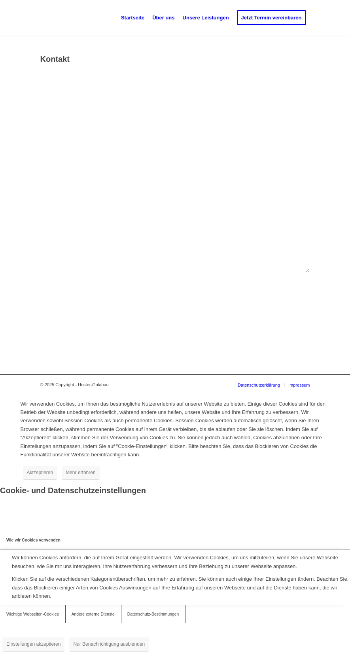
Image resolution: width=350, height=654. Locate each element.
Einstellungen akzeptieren (33, 644)
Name (48, 87)
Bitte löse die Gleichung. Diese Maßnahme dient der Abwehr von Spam (121, 289)
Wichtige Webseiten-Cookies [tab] (32, 614)
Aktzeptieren (40, 472)
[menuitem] (132, 18)
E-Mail (48, 124)
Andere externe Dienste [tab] (93, 614)
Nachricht (52, 200)
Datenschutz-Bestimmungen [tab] (153, 614)
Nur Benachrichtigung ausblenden (109, 644)
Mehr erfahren (80, 472)
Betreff (49, 162)
